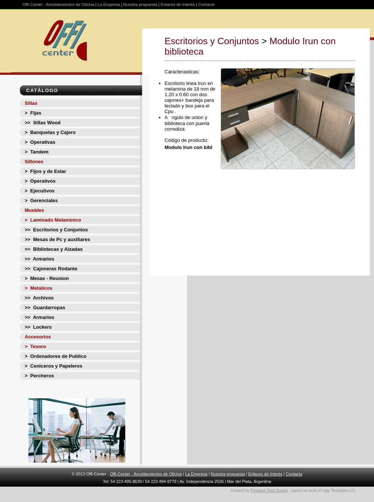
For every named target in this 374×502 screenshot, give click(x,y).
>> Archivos (39, 298)
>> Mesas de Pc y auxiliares (57, 239)
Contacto (206, 4)
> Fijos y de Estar (45, 171)
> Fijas (33, 113)
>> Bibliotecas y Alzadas (54, 249)
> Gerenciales (41, 200)
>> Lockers (38, 327)
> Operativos (40, 181)
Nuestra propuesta (140, 4)
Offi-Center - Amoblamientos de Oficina (58, 4)
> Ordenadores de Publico (55, 356)
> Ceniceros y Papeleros (53, 366)
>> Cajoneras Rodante (51, 268)
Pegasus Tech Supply (269, 491)
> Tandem (37, 152)
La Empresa (109, 4)
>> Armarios (39, 259)
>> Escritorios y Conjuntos (56, 229)
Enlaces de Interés (177, 4)
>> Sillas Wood (43, 122)
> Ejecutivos (40, 191)
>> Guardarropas (45, 307)
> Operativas (40, 142)
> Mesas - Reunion (47, 278)
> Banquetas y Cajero (50, 132)
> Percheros (39, 375)
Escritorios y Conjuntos (212, 41)
